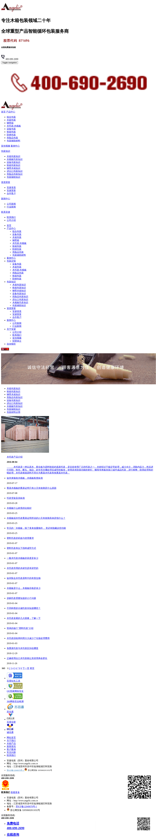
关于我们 (11, 740)
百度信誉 (11, 720)
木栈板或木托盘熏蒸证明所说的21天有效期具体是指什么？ (36, 518)
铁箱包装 (11, 132)
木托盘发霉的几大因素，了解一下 (24, 618)
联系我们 (11, 217)
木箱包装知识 (13, 156)
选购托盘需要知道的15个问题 (21, 598)
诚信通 (10, 730)
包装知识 (5, 151)
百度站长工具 (15, 679)
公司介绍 (11, 220)
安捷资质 (11, 187)
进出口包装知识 (15, 171)
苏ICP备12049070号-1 (15, 770)
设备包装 (11, 129)
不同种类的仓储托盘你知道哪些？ (24, 608)
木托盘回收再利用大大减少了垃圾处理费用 (28, 638)
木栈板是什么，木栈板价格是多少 (24, 588)
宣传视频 (5, 146)
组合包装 (11, 117)
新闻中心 (5, 198)
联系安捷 (5, 212)
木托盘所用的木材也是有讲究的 (22, 568)
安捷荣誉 (11, 190)
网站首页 (11, 737)
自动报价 (11, 344)
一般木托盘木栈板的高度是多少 (22, 558)
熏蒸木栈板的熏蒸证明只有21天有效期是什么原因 (31, 488)
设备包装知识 (13, 162)
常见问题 (11, 752)
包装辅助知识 (13, 177)
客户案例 (11, 749)
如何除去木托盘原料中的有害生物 (24, 578)
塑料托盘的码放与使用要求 (20, 538)
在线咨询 (13, 834)
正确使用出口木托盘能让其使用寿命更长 (27, 658)
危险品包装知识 (15, 174)
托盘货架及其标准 (16, 498)
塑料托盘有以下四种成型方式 (21, 548)
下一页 (26, 668)
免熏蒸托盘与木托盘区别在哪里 (22, 648)
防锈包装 (11, 135)
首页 (3, 112)
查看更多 (15, 792)
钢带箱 (10, 123)
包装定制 (11, 261)
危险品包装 (12, 138)
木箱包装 (11, 120)
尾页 (32, 668)
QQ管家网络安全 (15, 689)
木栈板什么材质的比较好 (19, 508)
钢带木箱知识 (13, 168)
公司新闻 (11, 204)
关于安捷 (11, 329)
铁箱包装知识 (13, 165)
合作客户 (11, 193)
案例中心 (15, 146)
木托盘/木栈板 (14, 126)
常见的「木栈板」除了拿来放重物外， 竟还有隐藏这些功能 (36, 528)
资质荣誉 (5, 182)
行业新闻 (11, 207)
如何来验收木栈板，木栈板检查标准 (25, 478)
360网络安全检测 (15, 700)
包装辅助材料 (13, 140)
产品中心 (10, 112)
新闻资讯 (11, 746)
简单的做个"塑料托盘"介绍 (20, 628)
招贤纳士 (16, 341)
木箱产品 (11, 743)
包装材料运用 (13, 412)
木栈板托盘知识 (15, 159)
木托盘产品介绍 (15, 457)
